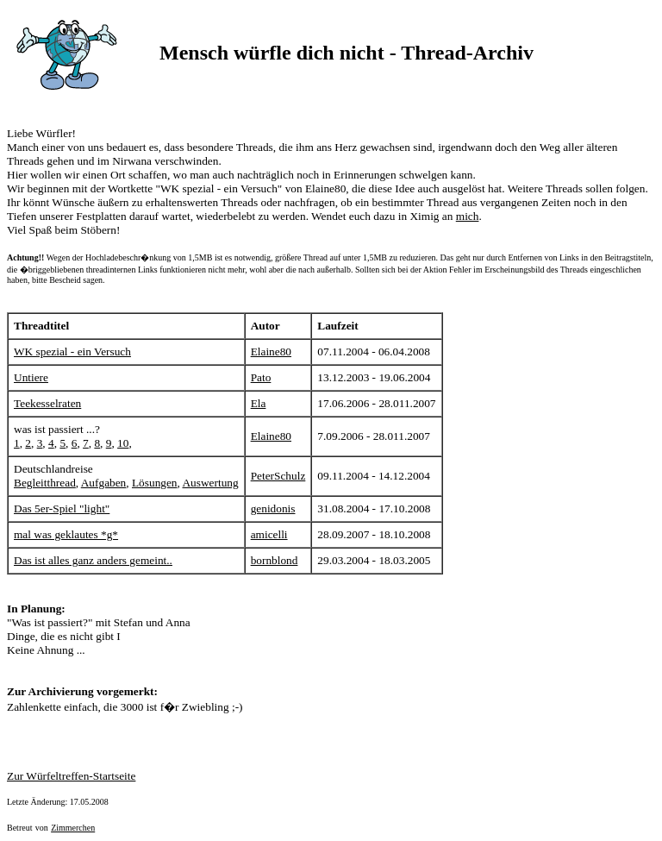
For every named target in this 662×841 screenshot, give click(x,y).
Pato (261, 377)
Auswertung (210, 482)
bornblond (274, 560)
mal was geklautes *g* (66, 534)
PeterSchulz (278, 475)
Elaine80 (271, 351)
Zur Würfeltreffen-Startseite (71, 775)
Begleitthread (45, 482)
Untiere (31, 377)
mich (467, 216)
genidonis (273, 508)
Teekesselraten (47, 403)
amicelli (269, 534)
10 (122, 442)
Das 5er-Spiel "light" (61, 508)
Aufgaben (104, 482)
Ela (258, 403)
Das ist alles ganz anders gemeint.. (93, 560)
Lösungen (155, 482)
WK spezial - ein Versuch (72, 351)
